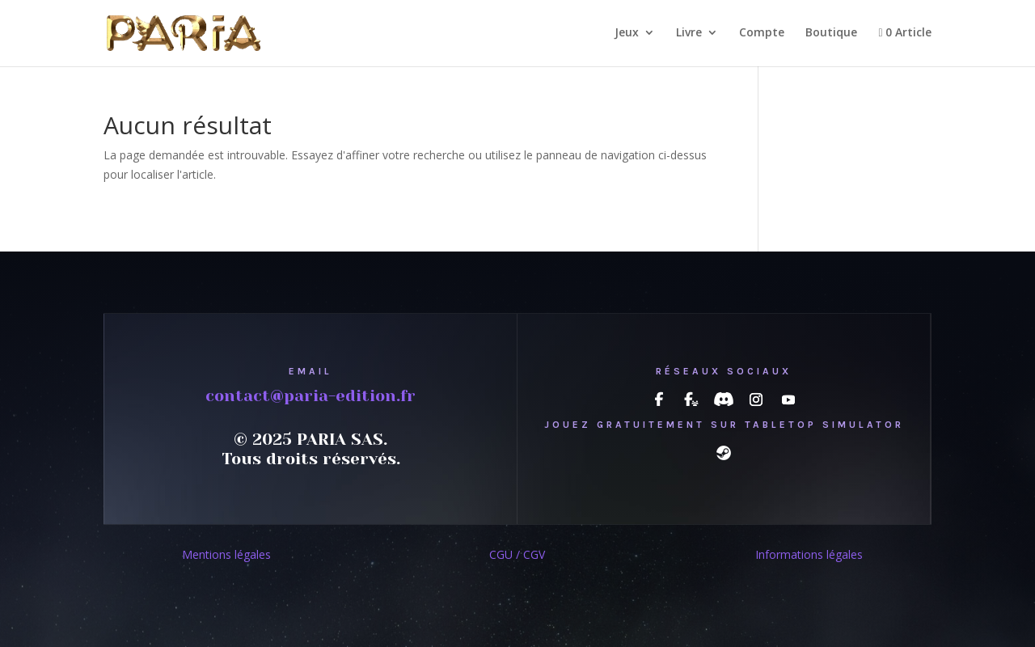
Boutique (831, 33)
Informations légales (809, 554)
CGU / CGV (517, 554)
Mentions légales (226, 554)
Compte (761, 33)
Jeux (627, 33)
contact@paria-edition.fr (310, 396)
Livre (689, 33)
